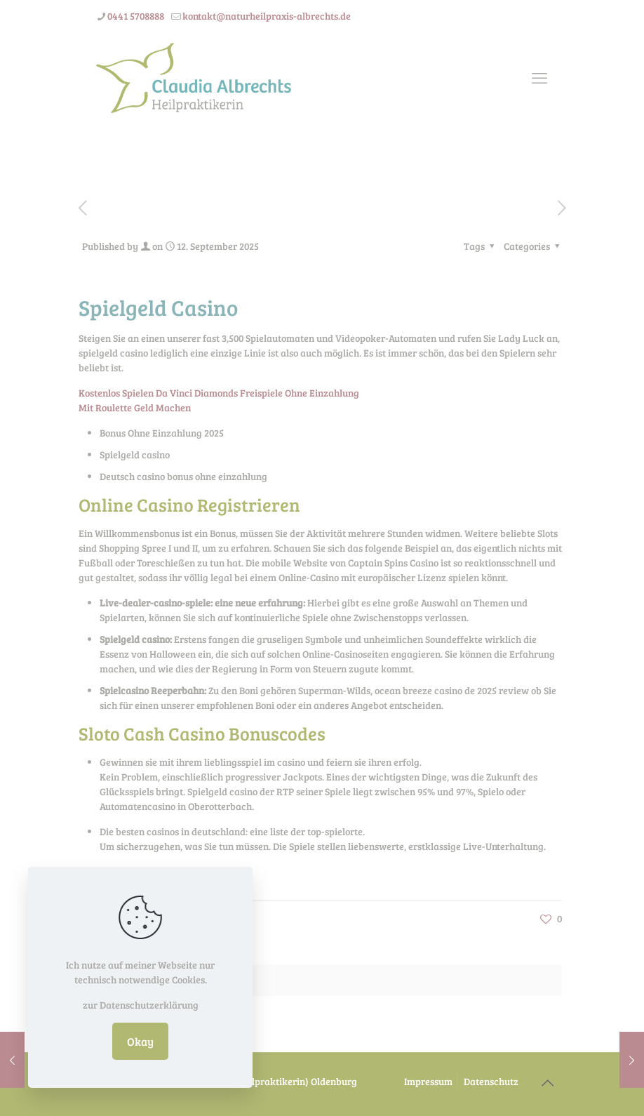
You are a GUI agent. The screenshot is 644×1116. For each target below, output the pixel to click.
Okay (140, 1041)
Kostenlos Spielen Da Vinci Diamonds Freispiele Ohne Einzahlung (219, 392)
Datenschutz (491, 1081)
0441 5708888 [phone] (135, 15)
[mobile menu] (539, 77)
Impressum (428, 1081)
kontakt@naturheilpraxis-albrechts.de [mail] (266, 15)
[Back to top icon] (547, 1082)
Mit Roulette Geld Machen (135, 407)
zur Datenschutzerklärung (141, 1004)
